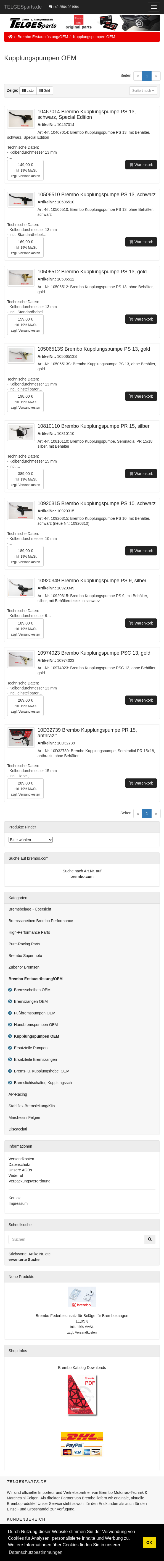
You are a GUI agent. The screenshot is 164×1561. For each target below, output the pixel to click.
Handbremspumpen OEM (35, 1024)
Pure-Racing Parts (24, 944)
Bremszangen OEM (30, 1001)
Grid (44, 91)
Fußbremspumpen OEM (33, 1013)
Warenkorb (141, 164)
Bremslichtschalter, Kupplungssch (42, 1082)
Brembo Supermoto (25, 955)
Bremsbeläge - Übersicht (30, 909)
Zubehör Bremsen (24, 967)
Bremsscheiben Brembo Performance (41, 921)
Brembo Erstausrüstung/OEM (43, 37)
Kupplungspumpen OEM (94, 37)
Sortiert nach (143, 91)
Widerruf (16, 1175)
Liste (28, 91)
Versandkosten (29, 176)
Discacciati (18, 1129)
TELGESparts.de (23, 7)
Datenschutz (19, 1164)
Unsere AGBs (20, 1170)
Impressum (18, 1203)
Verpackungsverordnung (30, 1181)
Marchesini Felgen (24, 1117)
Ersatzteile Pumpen (29, 1048)
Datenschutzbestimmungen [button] (35, 1552)
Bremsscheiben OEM (31, 990)
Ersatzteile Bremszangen (34, 1059)
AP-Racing (18, 1094)
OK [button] (149, 1542)
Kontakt (15, 1198)
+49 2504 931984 (64, 7)
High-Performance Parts (29, 932)
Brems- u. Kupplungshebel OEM (41, 1071)
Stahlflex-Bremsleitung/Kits (32, 1106)
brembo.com (82, 876)
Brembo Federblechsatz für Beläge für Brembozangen (82, 1315)
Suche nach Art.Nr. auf (82, 871)
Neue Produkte (21, 1276)
